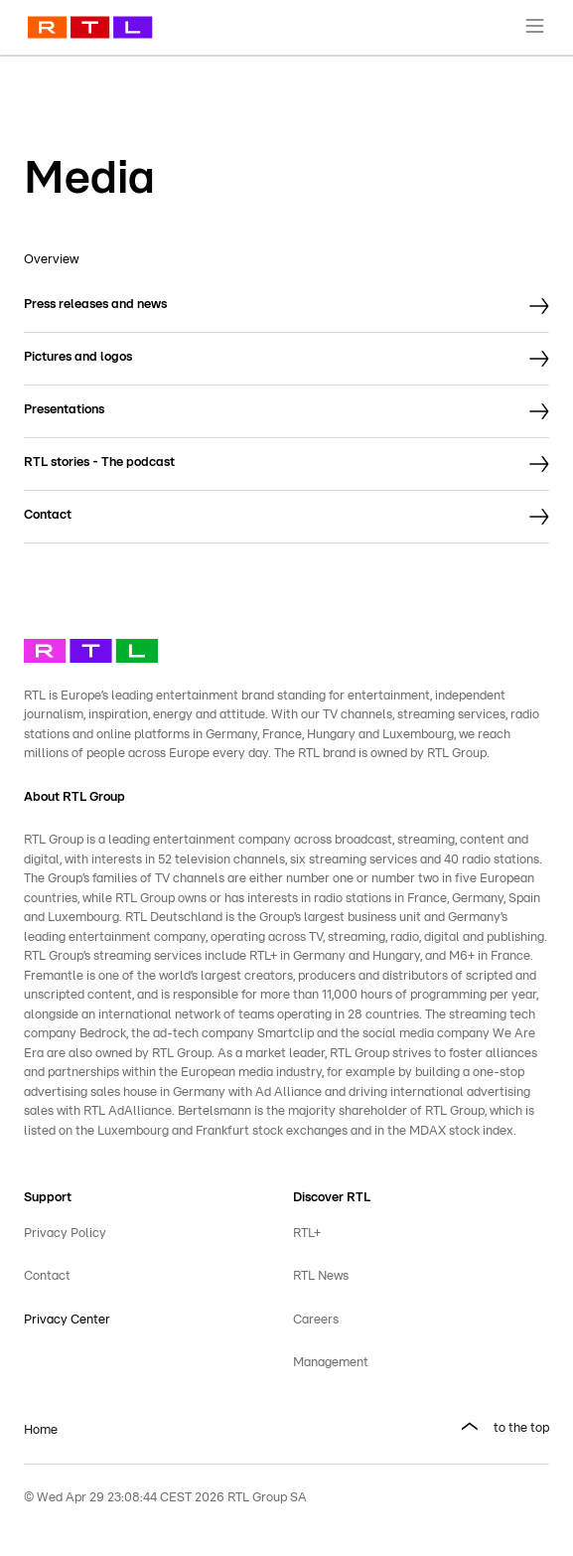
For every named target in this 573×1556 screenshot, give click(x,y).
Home (41, 1430)
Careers (316, 1320)
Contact (47, 1276)
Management (330, 1362)
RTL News (321, 1276)
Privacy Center (67, 1320)
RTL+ (307, 1233)
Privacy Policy (65, 1233)
